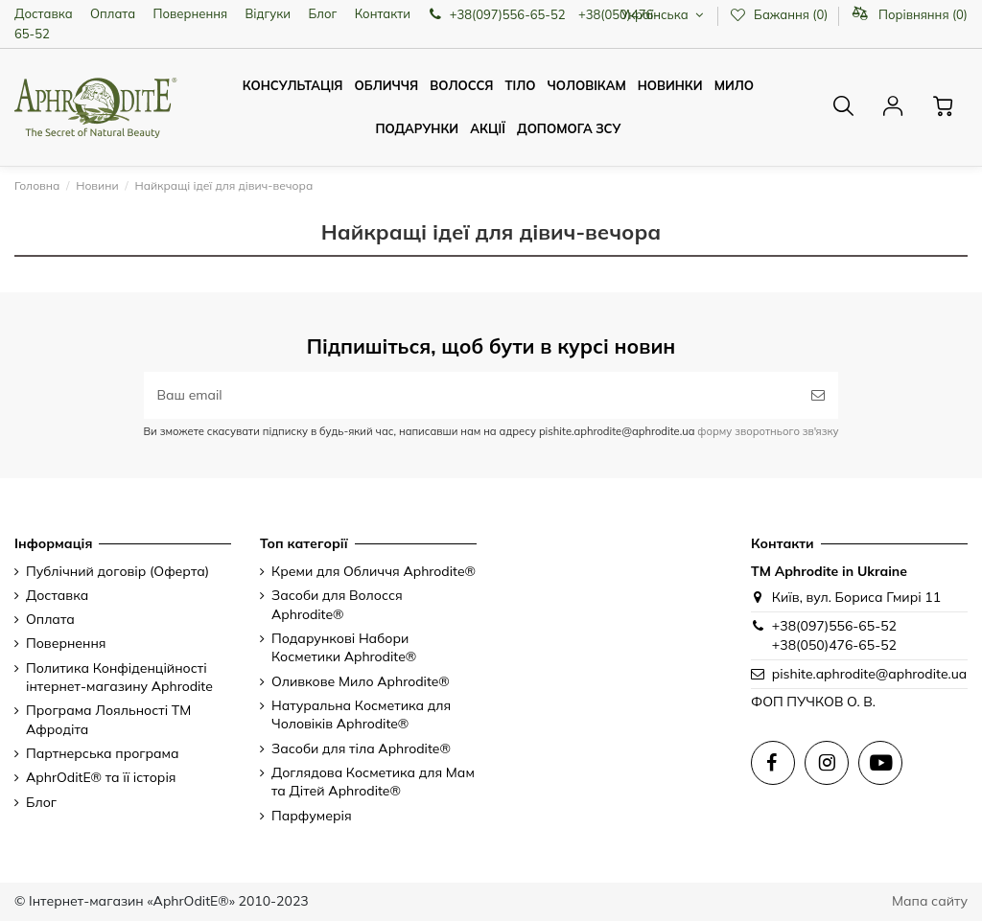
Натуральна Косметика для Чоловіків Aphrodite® (361, 715)
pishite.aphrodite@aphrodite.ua (869, 673)
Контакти (382, 13)
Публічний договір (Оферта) (117, 571)
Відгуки (269, 13)
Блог (322, 13)
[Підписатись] (818, 395)
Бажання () (780, 14)
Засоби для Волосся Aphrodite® (337, 605)
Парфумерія (311, 815)
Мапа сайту (930, 900)
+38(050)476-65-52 (834, 645)
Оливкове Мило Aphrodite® (360, 681)
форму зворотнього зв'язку (766, 431)
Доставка (43, 13)
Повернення (190, 13)
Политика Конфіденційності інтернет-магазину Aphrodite (119, 677)
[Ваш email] (471, 395)
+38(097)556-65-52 (834, 625)
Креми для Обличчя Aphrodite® (373, 571)
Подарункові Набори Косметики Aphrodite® (343, 648)
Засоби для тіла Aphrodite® (361, 748)
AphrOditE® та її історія (101, 777)
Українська (664, 14)
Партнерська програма (102, 753)
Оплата (112, 13)
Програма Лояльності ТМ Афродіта (108, 720)
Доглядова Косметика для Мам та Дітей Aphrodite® (373, 782)
